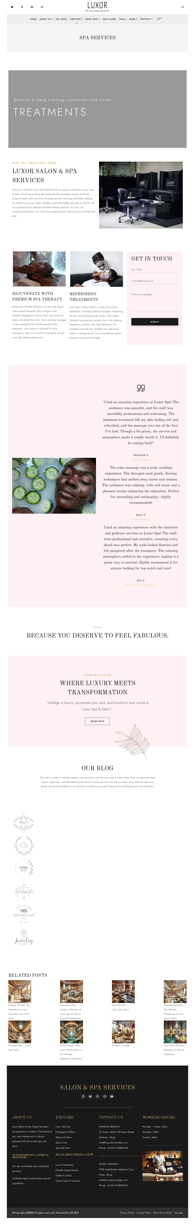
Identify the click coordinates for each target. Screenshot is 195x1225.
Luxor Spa (89, 709)
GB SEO (74, 1213)
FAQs (122, 19)
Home (33, 19)
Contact (145, 19)
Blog (132, 19)
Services (75, 19)
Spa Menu (61, 19)
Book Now (91, 19)
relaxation (148, 786)
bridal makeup (85, 198)
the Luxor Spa (107, 777)
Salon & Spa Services (97, 1088)
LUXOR (29, 1213)
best (125, 782)
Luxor (76, 207)
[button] (97, 721)
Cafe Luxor (109, 19)
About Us (45, 19)
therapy (37, 207)
